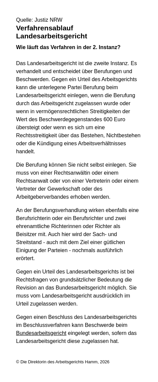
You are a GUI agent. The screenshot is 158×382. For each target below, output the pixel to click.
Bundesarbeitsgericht (41, 333)
